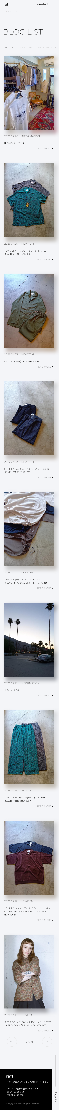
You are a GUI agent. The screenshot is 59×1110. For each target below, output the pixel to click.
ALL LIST (9, 47)
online (41, 4)
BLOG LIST (14, 11)
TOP (5, 11)
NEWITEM (26, 47)
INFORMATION (46, 47)
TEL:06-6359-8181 (15, 1095)
